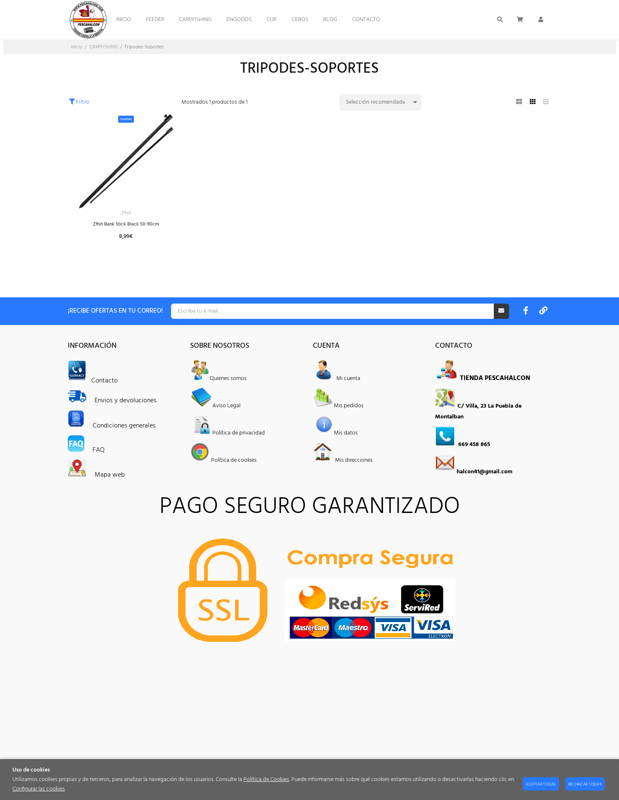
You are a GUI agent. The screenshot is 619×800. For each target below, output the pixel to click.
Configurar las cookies (38, 789)
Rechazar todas (585, 784)
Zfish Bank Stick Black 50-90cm (126, 225)
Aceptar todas (541, 784)
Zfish (126, 213)
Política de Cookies (266, 779)
